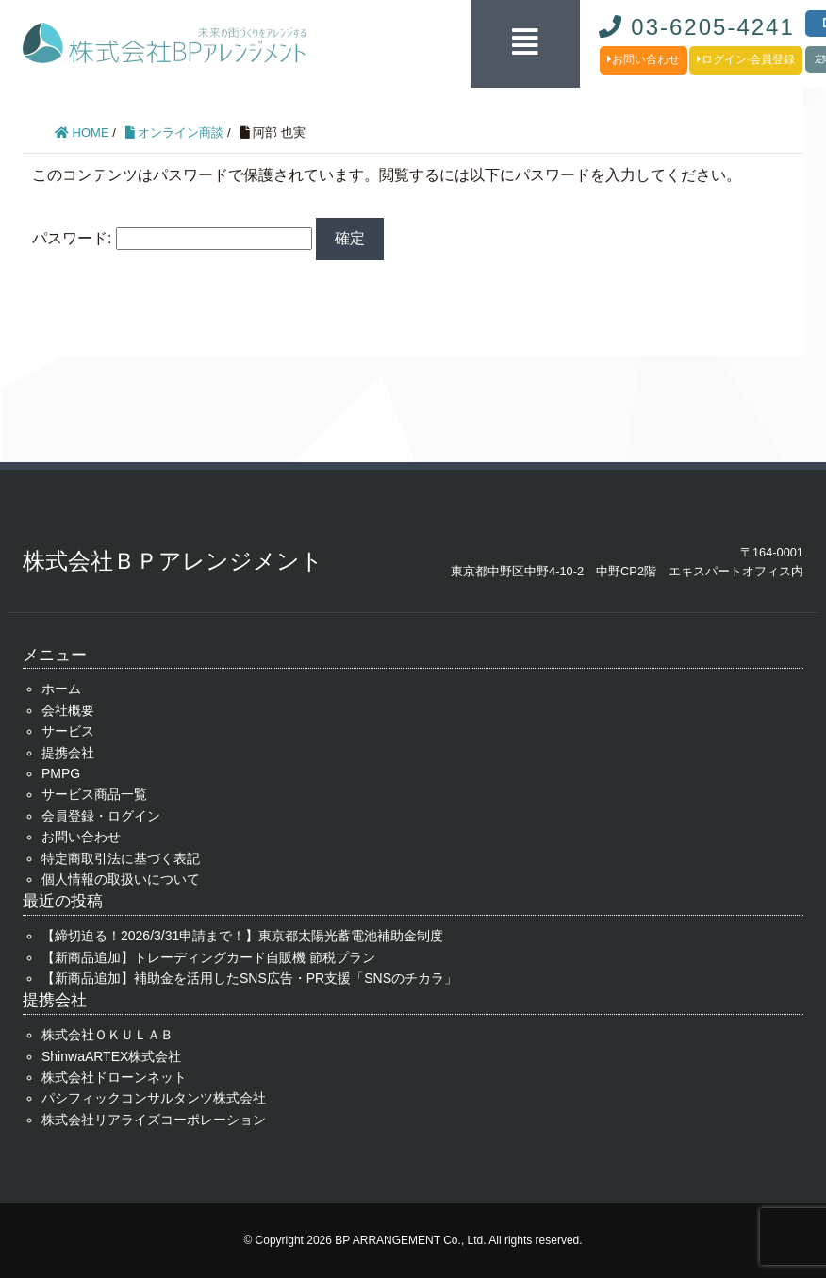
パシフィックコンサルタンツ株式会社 (153, 1097)
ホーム (61, 688)
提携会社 (67, 752)
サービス (67, 731)
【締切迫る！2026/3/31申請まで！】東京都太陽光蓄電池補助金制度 (242, 935)
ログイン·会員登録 (746, 59)
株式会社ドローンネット (114, 1077)
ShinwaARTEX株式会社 (111, 1056)
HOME (82, 132)
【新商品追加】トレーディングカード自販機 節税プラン (208, 957)
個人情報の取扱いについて (120, 879)
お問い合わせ (643, 59)
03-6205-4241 (697, 27)
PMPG (60, 773)
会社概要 (67, 710)
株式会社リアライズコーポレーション (153, 1119)
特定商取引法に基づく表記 (120, 858)
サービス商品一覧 (94, 794)
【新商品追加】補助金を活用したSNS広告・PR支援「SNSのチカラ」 (249, 978)
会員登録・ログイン (100, 815)
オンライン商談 (174, 132)
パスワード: (172, 238)
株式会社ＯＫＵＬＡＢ (107, 1034)
